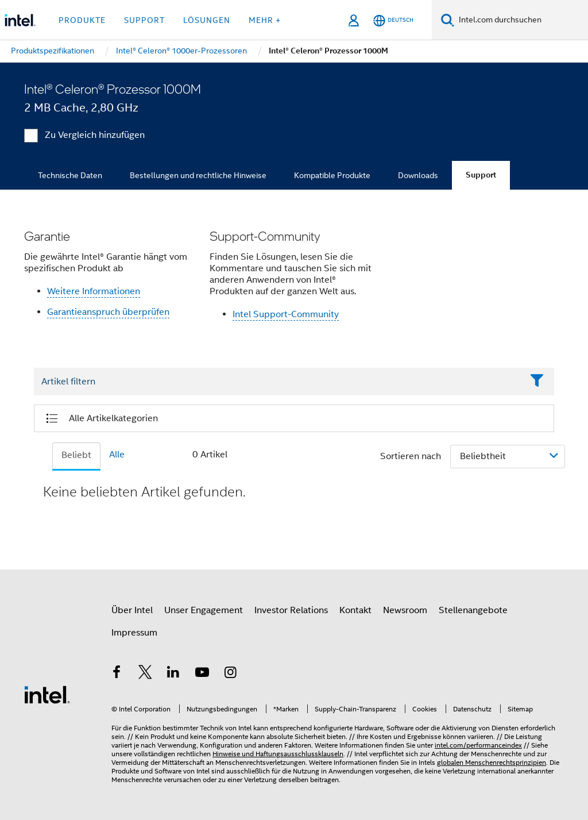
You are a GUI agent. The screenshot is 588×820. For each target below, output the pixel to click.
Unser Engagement (203, 610)
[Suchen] (447, 20)
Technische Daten (70, 175)
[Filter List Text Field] (278, 381)
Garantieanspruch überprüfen (108, 312)
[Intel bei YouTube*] (202, 674)
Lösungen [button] (206, 20)
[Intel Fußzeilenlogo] (47, 694)
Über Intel (132, 610)
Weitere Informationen (93, 291)
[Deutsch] (393, 20)
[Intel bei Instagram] (230, 674)
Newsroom (405, 610)
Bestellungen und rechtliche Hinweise (198, 175)
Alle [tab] (117, 454)
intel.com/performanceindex (478, 745)
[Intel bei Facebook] (116, 674)
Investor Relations (291, 610)
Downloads (418, 175)
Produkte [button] (82, 20)
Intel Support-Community (286, 314)
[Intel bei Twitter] (145, 674)
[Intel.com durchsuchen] (521, 20)
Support (481, 175)
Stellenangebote (473, 610)
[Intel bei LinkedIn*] (173, 674)
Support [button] (144, 20)
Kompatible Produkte (332, 175)
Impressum (134, 632)
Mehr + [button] (265, 20)
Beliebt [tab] (76, 455)
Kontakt (355, 610)
